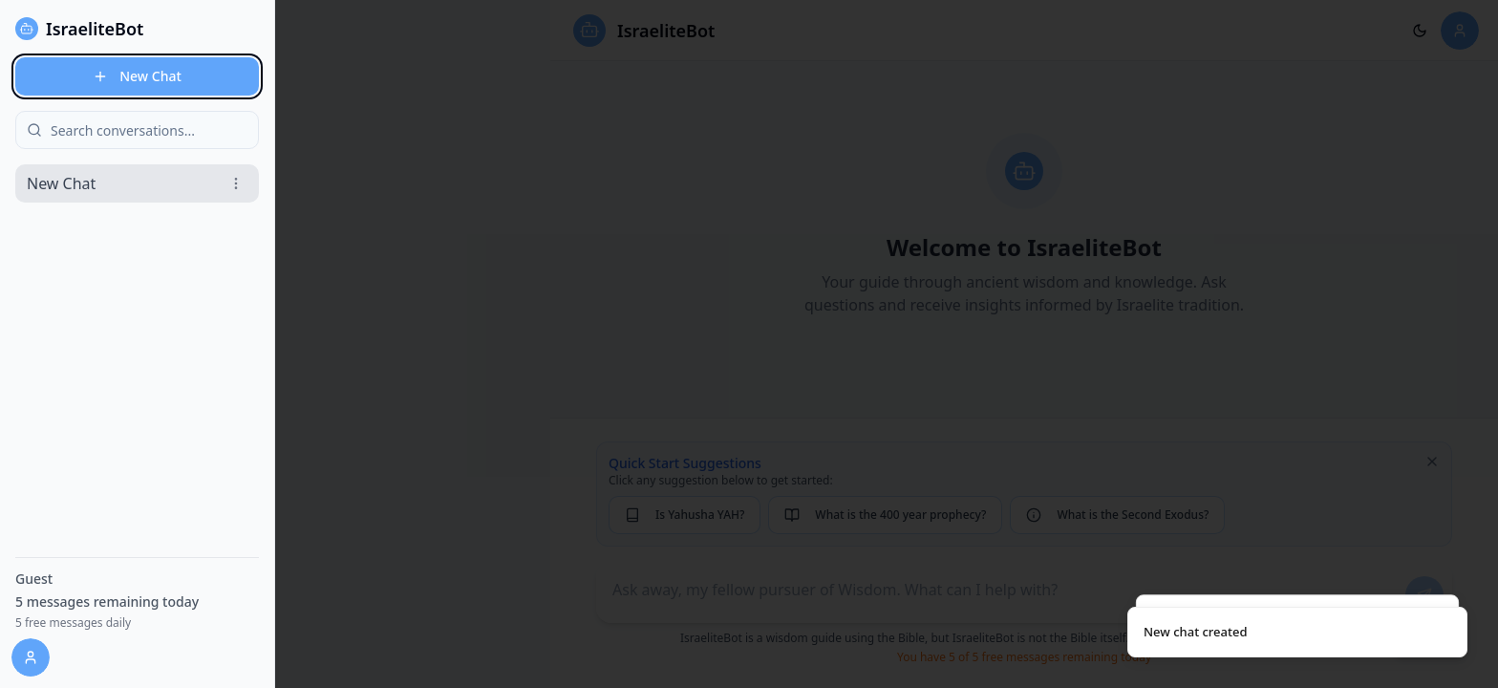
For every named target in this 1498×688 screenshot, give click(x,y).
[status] (1297, 632)
